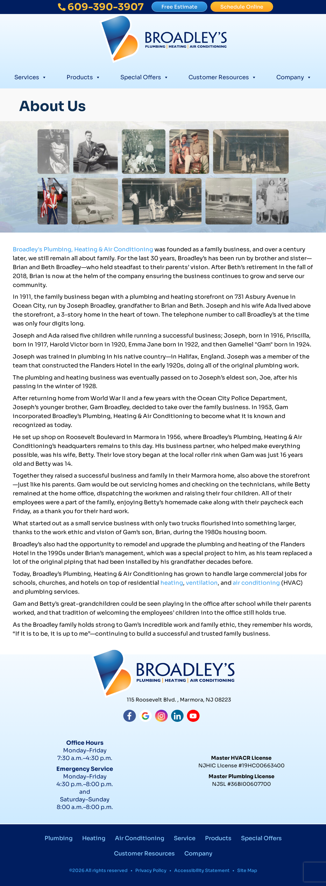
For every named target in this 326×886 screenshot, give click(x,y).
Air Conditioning (139, 838)
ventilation (202, 582)
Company (294, 76)
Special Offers (144, 76)
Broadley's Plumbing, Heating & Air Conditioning (83, 249)
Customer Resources (222, 76)
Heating (93, 838)
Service (184, 838)
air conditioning (256, 582)
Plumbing (59, 838)
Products (84, 76)
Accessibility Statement (202, 870)
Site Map (247, 870)
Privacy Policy (151, 870)
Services (30, 76)
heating (171, 582)
